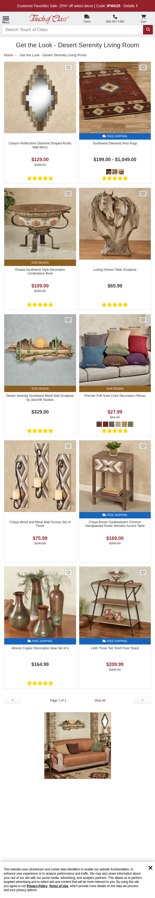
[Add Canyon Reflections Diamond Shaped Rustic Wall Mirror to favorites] (68, 67)
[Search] (148, 30)
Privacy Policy (37, 886)
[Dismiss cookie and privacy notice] (150, 868)
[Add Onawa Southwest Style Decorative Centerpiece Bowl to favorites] (68, 193)
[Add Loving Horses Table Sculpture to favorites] (143, 193)
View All (100, 700)
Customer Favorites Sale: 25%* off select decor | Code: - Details (77, 6)
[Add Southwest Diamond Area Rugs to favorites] (143, 67)
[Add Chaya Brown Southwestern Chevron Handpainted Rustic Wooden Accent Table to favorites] (143, 446)
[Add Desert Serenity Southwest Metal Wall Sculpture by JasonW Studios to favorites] (68, 320)
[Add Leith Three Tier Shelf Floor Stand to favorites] (143, 572)
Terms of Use (58, 886)
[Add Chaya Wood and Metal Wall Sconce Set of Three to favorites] (68, 446)
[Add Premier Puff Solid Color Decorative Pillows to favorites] (143, 320)
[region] (77, 880)
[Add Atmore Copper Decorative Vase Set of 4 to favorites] (68, 572)
